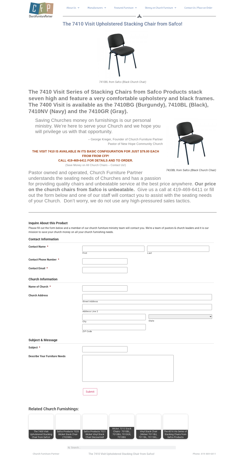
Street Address (90, 301)
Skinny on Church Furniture (160, 7)
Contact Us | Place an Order (198, 7)
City (84, 321)
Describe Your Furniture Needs (47, 356)
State (151, 321)
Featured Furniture (125, 7)
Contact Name (38, 246)
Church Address (38, 295)
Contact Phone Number (44, 259)
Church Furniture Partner (46, 453)
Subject (34, 347)
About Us (72, 7)
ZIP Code (87, 331)
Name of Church (40, 286)
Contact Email (38, 268)
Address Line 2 (90, 311)
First (84, 253)
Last (149, 253)
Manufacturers (96, 7)
